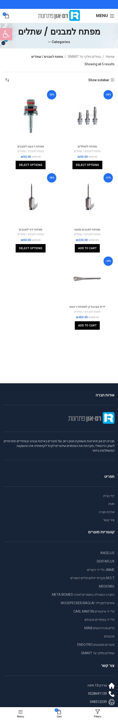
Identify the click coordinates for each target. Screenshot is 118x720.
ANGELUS (107, 553)
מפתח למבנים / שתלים (87, 151)
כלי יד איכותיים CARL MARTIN (93, 611)
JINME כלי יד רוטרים (100, 569)
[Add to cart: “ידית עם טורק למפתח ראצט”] (87, 325)
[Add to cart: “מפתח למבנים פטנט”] (87, 248)
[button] (6, 34)
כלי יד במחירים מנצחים (99, 619)
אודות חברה (106, 512)
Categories (61, 42)
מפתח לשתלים (87, 146)
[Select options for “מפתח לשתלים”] (87, 165)
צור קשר (108, 520)
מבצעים (109, 636)
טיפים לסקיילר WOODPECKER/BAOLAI (87, 603)
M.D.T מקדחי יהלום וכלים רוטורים (92, 578)
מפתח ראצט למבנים (30, 146)
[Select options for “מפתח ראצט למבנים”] (31, 165)
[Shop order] (7, 80)
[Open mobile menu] (105, 16)
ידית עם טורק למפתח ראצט (87, 307)
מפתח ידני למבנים (30, 229)
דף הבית (108, 496)
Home (109, 56)
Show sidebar (98, 80)
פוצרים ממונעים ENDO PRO (95, 644)
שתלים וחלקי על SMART (84, 56)
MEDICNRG (106, 586)
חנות (111, 504)
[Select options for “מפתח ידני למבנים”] (31, 248)
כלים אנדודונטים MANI (99, 628)
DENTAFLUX (105, 561)
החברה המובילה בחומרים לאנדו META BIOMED (83, 594)
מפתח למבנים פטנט (87, 229)
